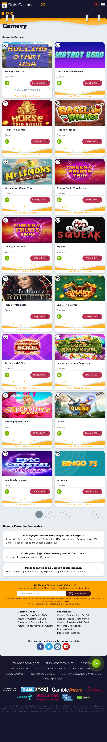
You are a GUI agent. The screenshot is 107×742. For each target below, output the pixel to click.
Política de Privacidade (50, 668)
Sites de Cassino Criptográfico (73, 618)
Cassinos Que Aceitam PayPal (73, 615)
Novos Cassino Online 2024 (32, 615)
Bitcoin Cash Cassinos (68, 632)
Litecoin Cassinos (66, 629)
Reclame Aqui (19, 668)
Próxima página (83, 514)
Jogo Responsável (84, 668)
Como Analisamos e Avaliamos (81, 673)
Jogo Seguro (14, 673)
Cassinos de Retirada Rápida (32, 622)
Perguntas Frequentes (60, 663)
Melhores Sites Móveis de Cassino (36, 625)
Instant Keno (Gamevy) (74, 539)
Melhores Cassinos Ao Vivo (32, 618)
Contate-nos (53, 679)
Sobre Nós (87, 663)
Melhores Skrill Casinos (69, 625)
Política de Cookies (42, 673)
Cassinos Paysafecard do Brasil (73, 622)
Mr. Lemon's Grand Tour (44, 542)
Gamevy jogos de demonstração (28, 571)
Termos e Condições (26, 663)
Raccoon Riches (22, 542)
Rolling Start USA (52, 539)
